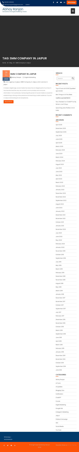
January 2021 (60, 226)
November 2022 (61, 197)
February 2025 (60, 150)
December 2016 (60, 319)
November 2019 (60, 251)
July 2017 (58, 312)
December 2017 (60, 298)
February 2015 (60, 348)
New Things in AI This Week (64, 94)
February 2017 (60, 316)
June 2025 (59, 139)
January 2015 (60, 352)
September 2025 (61, 132)
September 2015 (61, 334)
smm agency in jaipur (12, 82)
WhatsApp (71, 2)
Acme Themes (72, 445)
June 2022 (59, 208)
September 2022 (61, 200)
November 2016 (60, 323)
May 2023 (59, 175)
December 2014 (60, 355)
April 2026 (59, 125)
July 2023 (59, 168)
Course (58, 401)
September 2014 (61, 366)
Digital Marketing (30, 77)
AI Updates (59, 387)
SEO (57, 423)
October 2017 (60, 305)
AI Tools (58, 383)
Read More (8, 102)
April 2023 (59, 179)
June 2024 (59, 153)
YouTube (58, 430)
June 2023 (59, 171)
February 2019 (60, 272)
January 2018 (60, 294)
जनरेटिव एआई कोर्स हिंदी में (63, 98)
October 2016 (60, 327)
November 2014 (60, 359)
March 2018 (59, 290)
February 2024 (60, 161)
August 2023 (60, 164)
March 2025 (59, 146)
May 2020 (59, 240)
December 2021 (60, 215)
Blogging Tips (60, 390)
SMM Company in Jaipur (23, 74)
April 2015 (59, 341)
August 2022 (60, 204)
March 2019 (59, 269)
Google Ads (59, 408)
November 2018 (60, 280)
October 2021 (60, 222)
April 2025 (59, 143)
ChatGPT (58, 397)
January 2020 (60, 247)
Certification (59, 394)
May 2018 (58, 287)
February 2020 (60, 244)
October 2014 (60, 363)
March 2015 (59, 345)
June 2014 (59, 370)
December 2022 (61, 193)
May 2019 (58, 265)
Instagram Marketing (62, 412)
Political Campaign (62, 419)
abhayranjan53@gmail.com (12, 5)
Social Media (60, 426)
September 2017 (61, 309)
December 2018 (60, 276)
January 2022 (60, 211)
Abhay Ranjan (12, 9)
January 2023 (60, 190)
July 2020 (59, 233)
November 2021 (60, 218)
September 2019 (61, 258)
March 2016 (59, 330)
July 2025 (59, 135)
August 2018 (59, 283)
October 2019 (60, 254)
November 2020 (61, 229)
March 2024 (59, 157)
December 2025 (61, 128)
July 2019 (58, 262)
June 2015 (59, 337)
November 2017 (60, 301)
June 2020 (59, 236)
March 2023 (59, 182)
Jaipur (58, 415)
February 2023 (60, 186)
